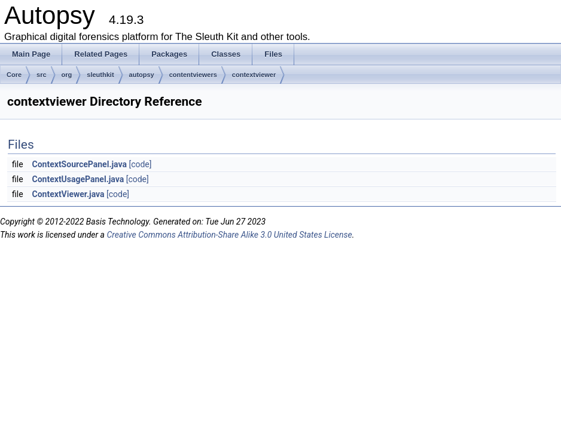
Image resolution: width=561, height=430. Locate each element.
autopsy (141, 74)
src (41, 74)
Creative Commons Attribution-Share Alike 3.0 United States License (229, 234)
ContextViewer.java (68, 194)
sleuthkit (100, 74)
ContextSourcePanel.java (79, 164)
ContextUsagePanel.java (78, 179)
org (67, 74)
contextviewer (254, 74)
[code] (140, 164)
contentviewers (193, 74)
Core (14, 74)
